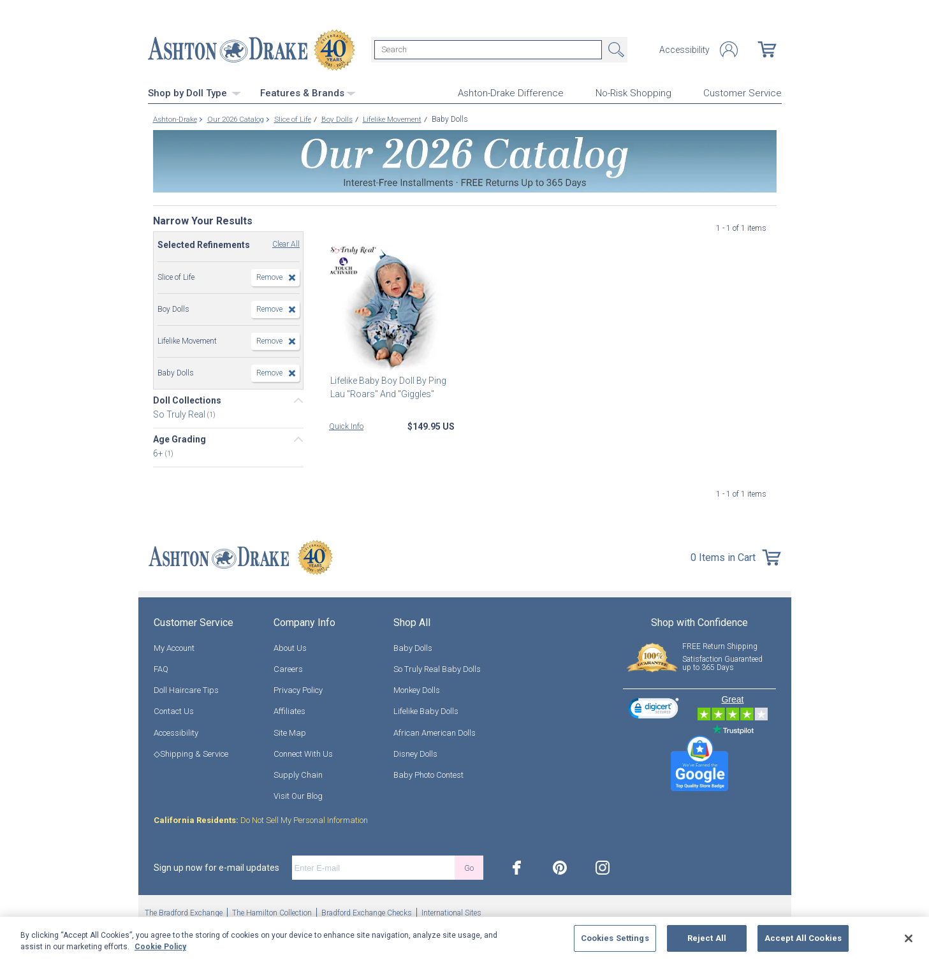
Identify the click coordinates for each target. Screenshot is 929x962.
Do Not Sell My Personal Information (261, 820)
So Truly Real (180, 414)
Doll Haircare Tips (186, 689)
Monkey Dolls (416, 689)
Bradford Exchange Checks (366, 912)
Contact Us (174, 711)
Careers (288, 668)
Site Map (290, 732)
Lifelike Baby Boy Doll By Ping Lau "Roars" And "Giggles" (387, 386)
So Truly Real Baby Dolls (437, 668)
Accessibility (684, 49)
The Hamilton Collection (272, 912)
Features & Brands (308, 92)
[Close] (909, 938)
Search (614, 49)
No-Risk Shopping (633, 93)
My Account (174, 647)
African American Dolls (434, 732)
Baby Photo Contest (428, 774)
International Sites (451, 912)
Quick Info (346, 425)
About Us (290, 647)
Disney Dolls (415, 753)
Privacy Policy (298, 689)
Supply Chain (298, 774)
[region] (464, 939)
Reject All (706, 938)
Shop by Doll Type (194, 92)
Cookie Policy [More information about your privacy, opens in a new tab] (160, 946)
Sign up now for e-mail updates (216, 867)
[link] (653, 709)
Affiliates (289, 711)
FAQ (161, 668)
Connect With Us (303, 753)
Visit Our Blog (298, 795)
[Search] (488, 49)
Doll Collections (187, 399)
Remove (269, 276)
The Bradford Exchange (184, 912)
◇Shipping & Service (191, 753)
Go (469, 867)
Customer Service (742, 93)
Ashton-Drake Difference (511, 93)
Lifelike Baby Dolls (425, 711)
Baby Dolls (412, 647)
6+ (159, 453)
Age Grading (179, 438)
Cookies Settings (615, 938)
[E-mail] (373, 868)
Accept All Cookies (803, 938)
